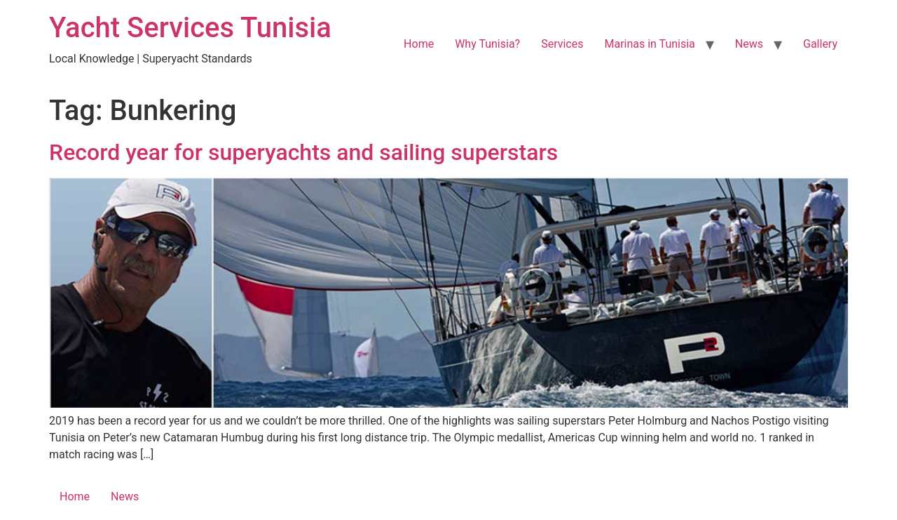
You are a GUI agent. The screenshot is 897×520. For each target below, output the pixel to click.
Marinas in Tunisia (649, 44)
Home (419, 44)
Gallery (820, 44)
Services (562, 44)
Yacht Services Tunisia (190, 27)
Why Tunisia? (487, 44)
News (749, 44)
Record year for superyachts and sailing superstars (303, 152)
